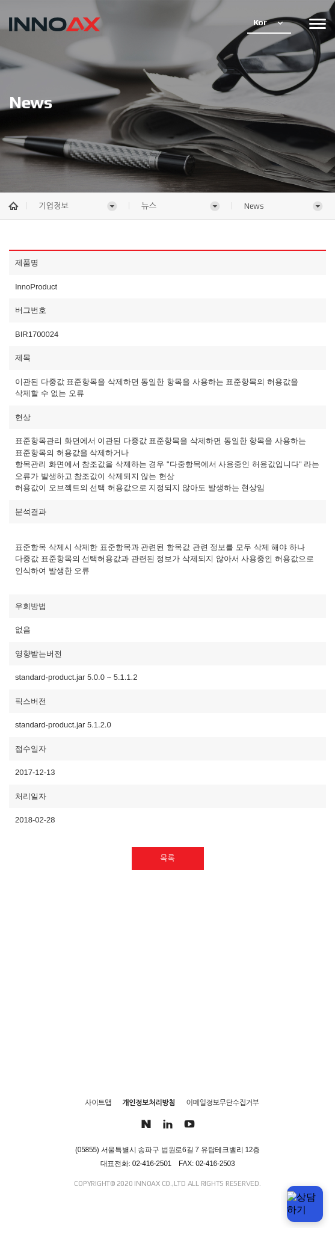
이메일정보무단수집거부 (222, 1102)
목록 (167, 858)
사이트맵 (98, 1102)
